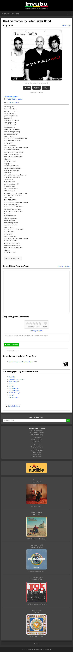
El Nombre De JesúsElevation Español (36, 579)
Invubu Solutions (10, 13)
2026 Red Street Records (36, 571)
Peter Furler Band (14, 99)
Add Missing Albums (36, 447)
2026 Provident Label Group (36, 539)
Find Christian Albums (36, 433)
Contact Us (47, 649)
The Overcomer (14, 391)
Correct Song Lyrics (13, 258)
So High (11, 386)
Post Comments (11, 345)
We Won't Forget (14, 393)
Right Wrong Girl (14, 381)
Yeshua (11, 395)
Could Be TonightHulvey (36, 611)
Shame (11, 384)
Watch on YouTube (64, 266)
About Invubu (36, 452)
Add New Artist (36, 438)
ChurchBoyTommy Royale (37, 481)
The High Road (14, 388)
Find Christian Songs (36, 435)
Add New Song (36, 442)
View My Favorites (36, 331)
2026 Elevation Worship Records (36, 604)
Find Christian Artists (36, 431)
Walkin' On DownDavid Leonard (36, 513)
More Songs (66, 25)
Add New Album (36, 440)
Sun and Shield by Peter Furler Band (36, 83)
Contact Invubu (36, 456)
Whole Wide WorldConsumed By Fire (37, 546)
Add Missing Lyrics (37, 445)
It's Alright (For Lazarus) (16, 379)
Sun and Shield (14, 102)
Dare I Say (12, 377)
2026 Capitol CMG (36, 506)
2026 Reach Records (36, 637)
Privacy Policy (36, 454)
